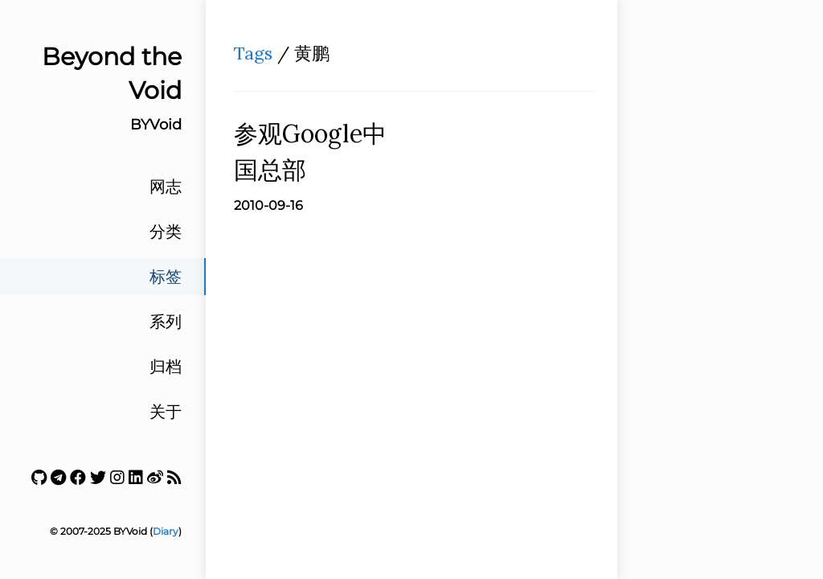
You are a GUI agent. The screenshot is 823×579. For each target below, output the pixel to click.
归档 (165, 366)
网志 (165, 186)
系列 (165, 321)
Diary (165, 531)
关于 (165, 411)
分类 (165, 231)
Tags (253, 53)
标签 (165, 276)
